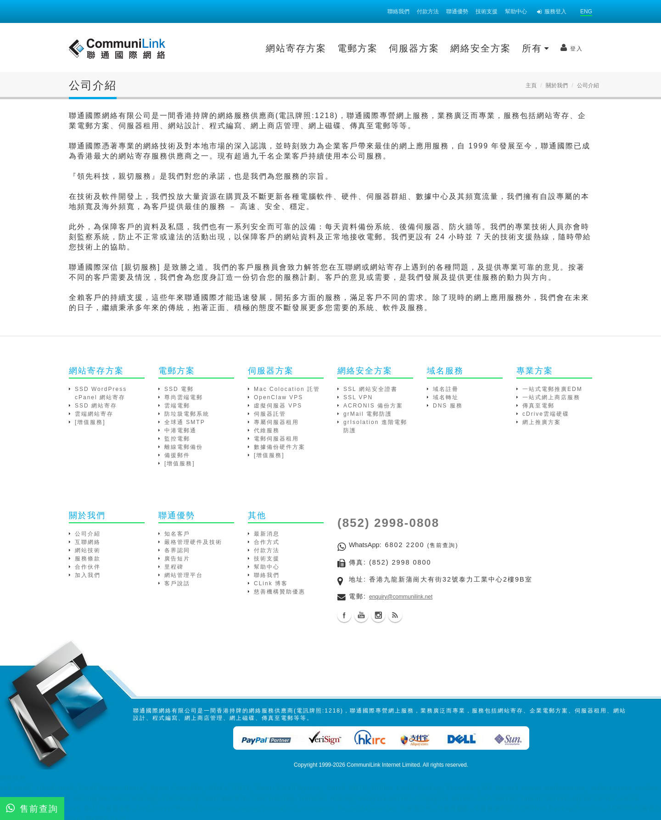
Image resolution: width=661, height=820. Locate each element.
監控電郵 (177, 438)
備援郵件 (177, 455)
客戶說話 (177, 583)
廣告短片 (177, 558)
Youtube (361, 615)
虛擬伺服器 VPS (278, 405)
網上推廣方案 (541, 422)
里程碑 (174, 567)
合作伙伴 (88, 567)
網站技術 (88, 550)
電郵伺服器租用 (276, 438)
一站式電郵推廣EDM (552, 389)
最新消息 (267, 534)
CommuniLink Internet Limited (383, 765)
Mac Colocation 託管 (287, 389)
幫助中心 (516, 11)
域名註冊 (446, 389)
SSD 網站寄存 (96, 405)
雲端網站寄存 (94, 414)
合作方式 (267, 542)
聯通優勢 (457, 11)
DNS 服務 (448, 405)
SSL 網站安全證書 (370, 389)
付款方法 (428, 11)
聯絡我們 (398, 11)
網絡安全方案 (404, 48)
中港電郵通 (180, 430)
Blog (395, 615)
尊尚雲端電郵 (183, 397)
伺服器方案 (337, 48)
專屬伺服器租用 (276, 422)
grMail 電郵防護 (367, 414)
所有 (459, 48)
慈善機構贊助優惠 (279, 591)
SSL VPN (358, 397)
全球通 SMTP (184, 422)
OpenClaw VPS (278, 397)
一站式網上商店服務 (551, 397)
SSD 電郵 (179, 389)
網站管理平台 (183, 575)
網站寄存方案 (219, 48)
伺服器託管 (270, 414)
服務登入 (551, 11)
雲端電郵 (177, 405)
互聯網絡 (88, 542)
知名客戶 (177, 534)
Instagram (378, 615)
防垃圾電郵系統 (186, 414)
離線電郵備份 (183, 447)
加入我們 (88, 575)
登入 (495, 48)
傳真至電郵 (538, 405)
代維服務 (267, 430)
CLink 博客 (271, 583)
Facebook (344, 615)
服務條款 (88, 558)
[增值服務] (90, 422)
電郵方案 (281, 48)
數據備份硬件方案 (279, 447)
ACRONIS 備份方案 (373, 405)
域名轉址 (446, 397)
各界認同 (177, 550)
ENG (586, 11)
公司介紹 (88, 534)
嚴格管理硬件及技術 (193, 542)
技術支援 (487, 11)
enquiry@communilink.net (400, 597)
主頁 (531, 85)
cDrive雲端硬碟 (545, 414)
